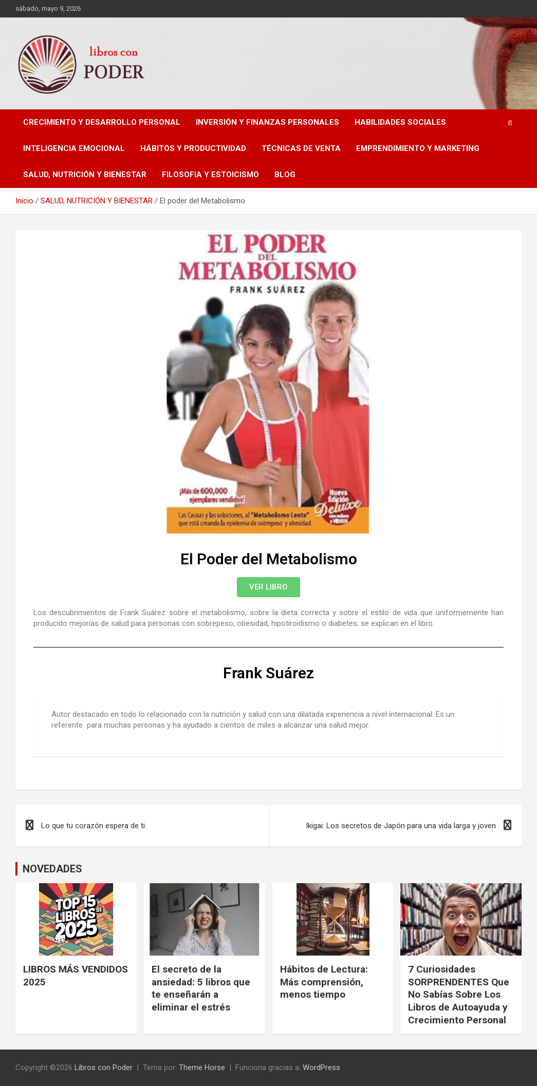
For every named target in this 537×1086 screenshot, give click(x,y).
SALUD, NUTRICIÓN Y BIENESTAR (84, 174)
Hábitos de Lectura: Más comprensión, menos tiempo (324, 981)
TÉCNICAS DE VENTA (301, 148)
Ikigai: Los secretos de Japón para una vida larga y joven (401, 825)
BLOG (284, 174)
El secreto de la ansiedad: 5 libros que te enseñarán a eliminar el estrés (201, 988)
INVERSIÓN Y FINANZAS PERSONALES (267, 122)
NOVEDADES (52, 869)
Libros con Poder (104, 1067)
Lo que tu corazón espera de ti (93, 825)
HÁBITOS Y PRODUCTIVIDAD (193, 148)
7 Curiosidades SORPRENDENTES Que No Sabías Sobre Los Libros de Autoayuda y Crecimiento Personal (458, 994)
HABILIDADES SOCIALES (400, 122)
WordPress (321, 1067)
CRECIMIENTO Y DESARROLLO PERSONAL (101, 122)
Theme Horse (202, 1067)
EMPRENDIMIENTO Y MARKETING (417, 148)
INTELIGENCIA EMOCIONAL (74, 148)
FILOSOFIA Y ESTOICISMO (210, 174)
